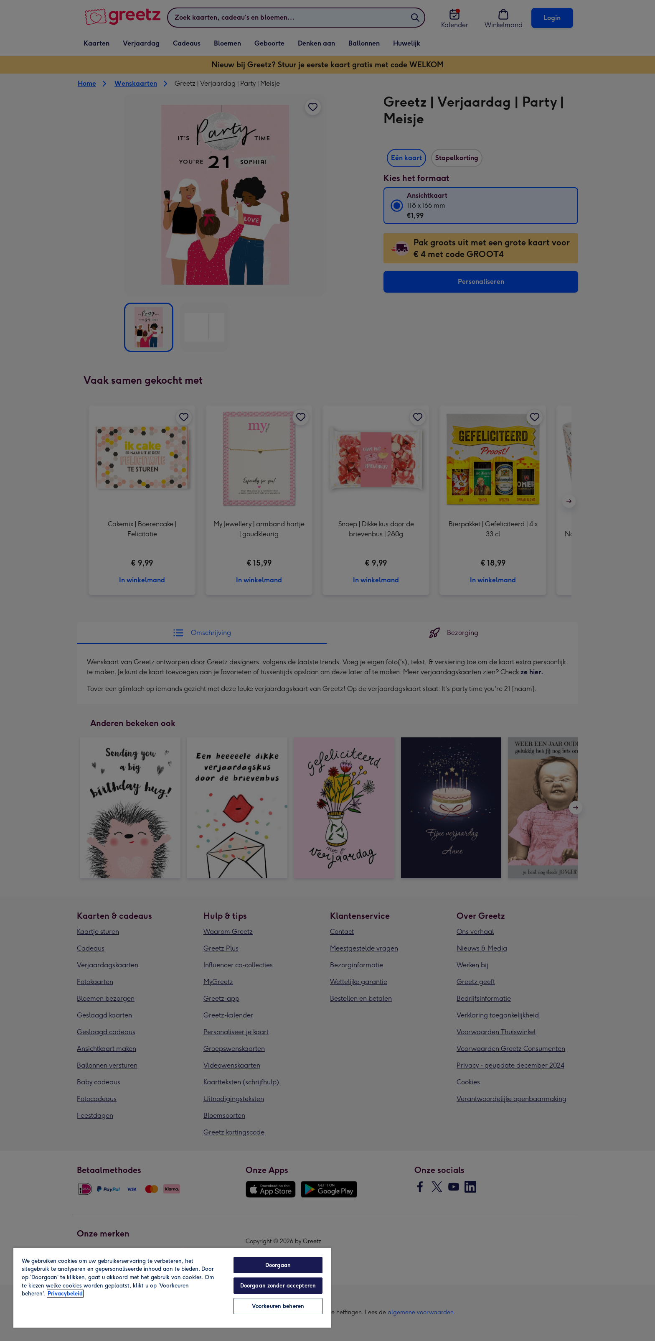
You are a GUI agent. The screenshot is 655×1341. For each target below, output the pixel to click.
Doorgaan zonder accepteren (278, 1285)
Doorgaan (278, 1265)
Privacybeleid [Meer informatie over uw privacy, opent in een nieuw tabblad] (65, 1293)
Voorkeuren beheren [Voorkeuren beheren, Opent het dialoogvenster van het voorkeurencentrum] (278, 1306)
